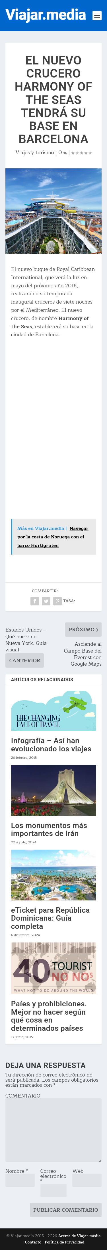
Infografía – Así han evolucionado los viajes (51, 744)
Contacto (33, 1242)
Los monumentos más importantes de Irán (49, 829)
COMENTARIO (22, 1096)
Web (77, 1171)
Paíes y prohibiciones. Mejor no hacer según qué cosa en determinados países (49, 1016)
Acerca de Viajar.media (79, 1236)
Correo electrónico (53, 1176)
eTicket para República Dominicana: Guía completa (50, 918)
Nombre (16, 1171)
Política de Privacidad (64, 1242)
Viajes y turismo (35, 152)
